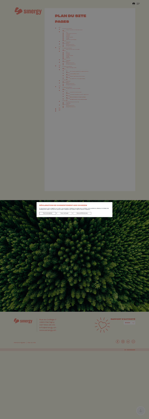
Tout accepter (40, 213)
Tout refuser (54, 213)
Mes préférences (68, 213)
